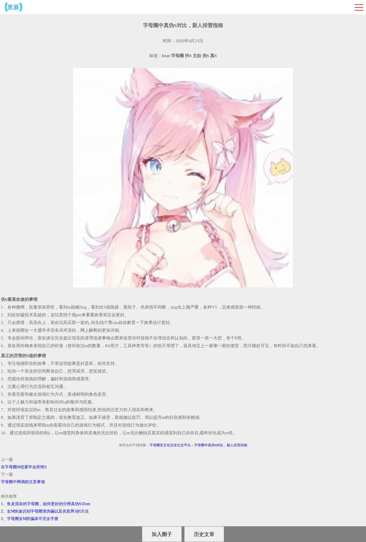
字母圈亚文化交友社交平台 (170, 445)
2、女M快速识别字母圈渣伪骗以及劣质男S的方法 (45, 511)
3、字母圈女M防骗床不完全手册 (29, 519)
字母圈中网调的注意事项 (23, 482)
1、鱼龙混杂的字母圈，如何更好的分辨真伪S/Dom (45, 504)
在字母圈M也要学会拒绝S (24, 467)
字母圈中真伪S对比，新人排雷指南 (221, 445)
